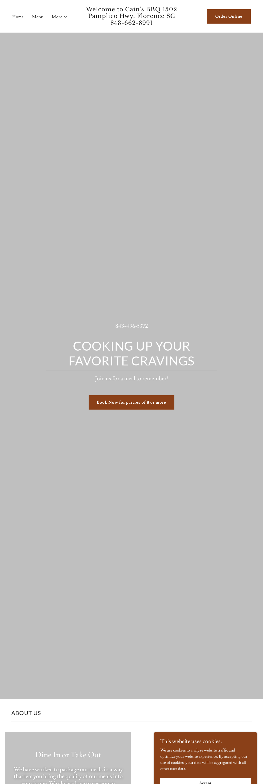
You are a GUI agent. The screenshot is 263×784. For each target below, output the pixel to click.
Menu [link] (38, 16)
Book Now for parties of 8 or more (131, 402)
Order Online (228, 16)
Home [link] (18, 16)
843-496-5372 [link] (131, 326)
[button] (60, 17)
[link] (131, 23)
